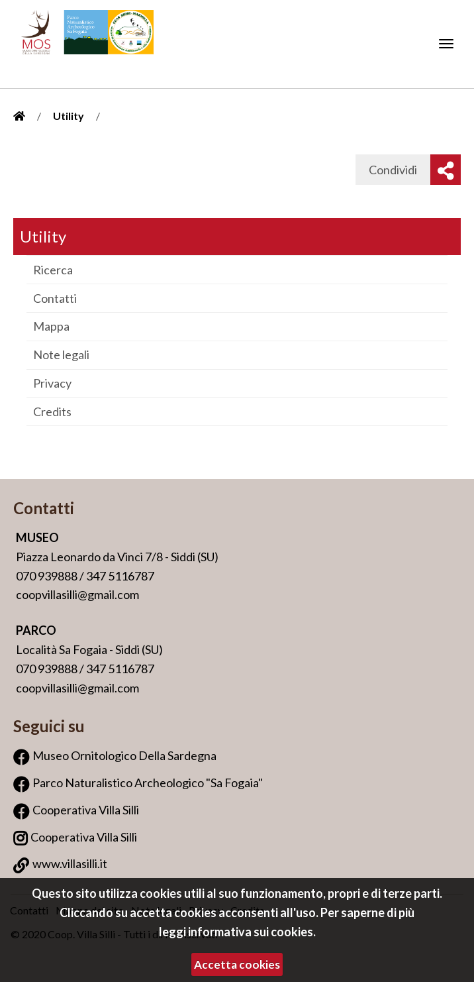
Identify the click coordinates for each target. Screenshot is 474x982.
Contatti (55, 298)
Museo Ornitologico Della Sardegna (124, 755)
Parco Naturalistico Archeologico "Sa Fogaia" (147, 782)
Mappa (51, 326)
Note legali (61, 354)
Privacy (52, 383)
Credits (52, 411)
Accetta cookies (237, 964)
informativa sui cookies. (252, 931)
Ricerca (53, 269)
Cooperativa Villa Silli (85, 809)
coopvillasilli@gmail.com (77, 594)
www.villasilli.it (69, 863)
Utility (68, 115)
